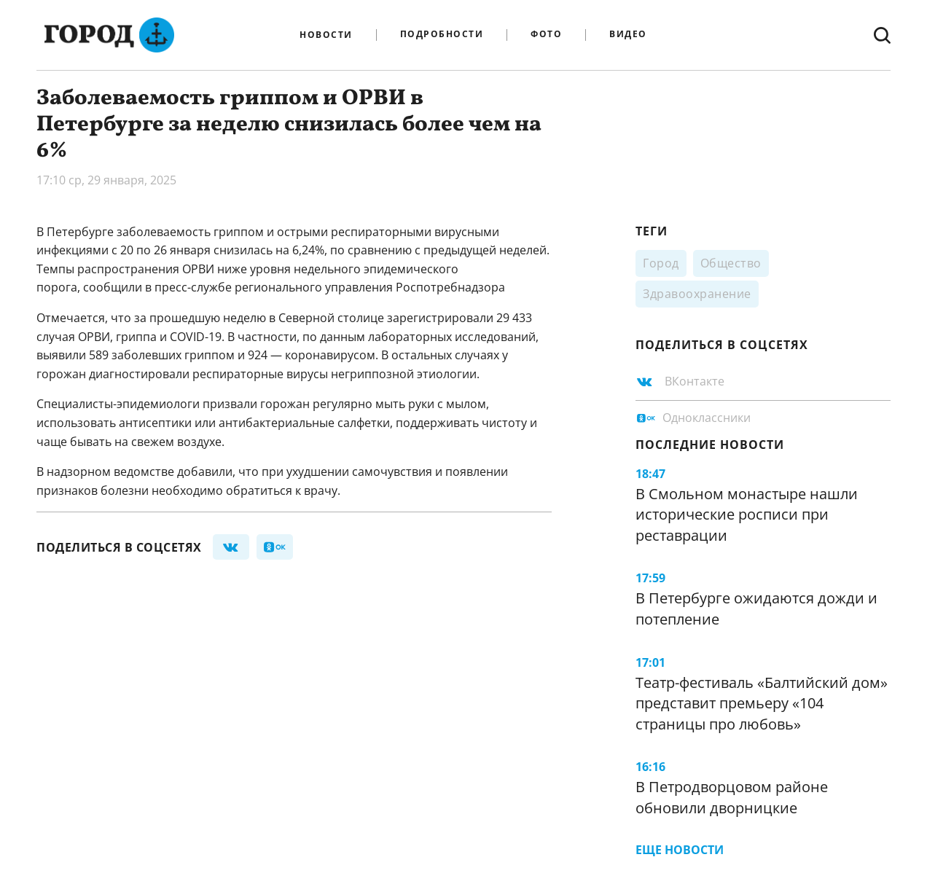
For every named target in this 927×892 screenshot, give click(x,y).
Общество (731, 263)
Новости (326, 35)
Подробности (442, 34)
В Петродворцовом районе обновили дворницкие (731, 797)
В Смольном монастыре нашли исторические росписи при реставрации (746, 514)
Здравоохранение (697, 294)
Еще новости (679, 850)
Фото (546, 34)
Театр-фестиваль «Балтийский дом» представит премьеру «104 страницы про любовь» (761, 703)
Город (661, 263)
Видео (628, 34)
